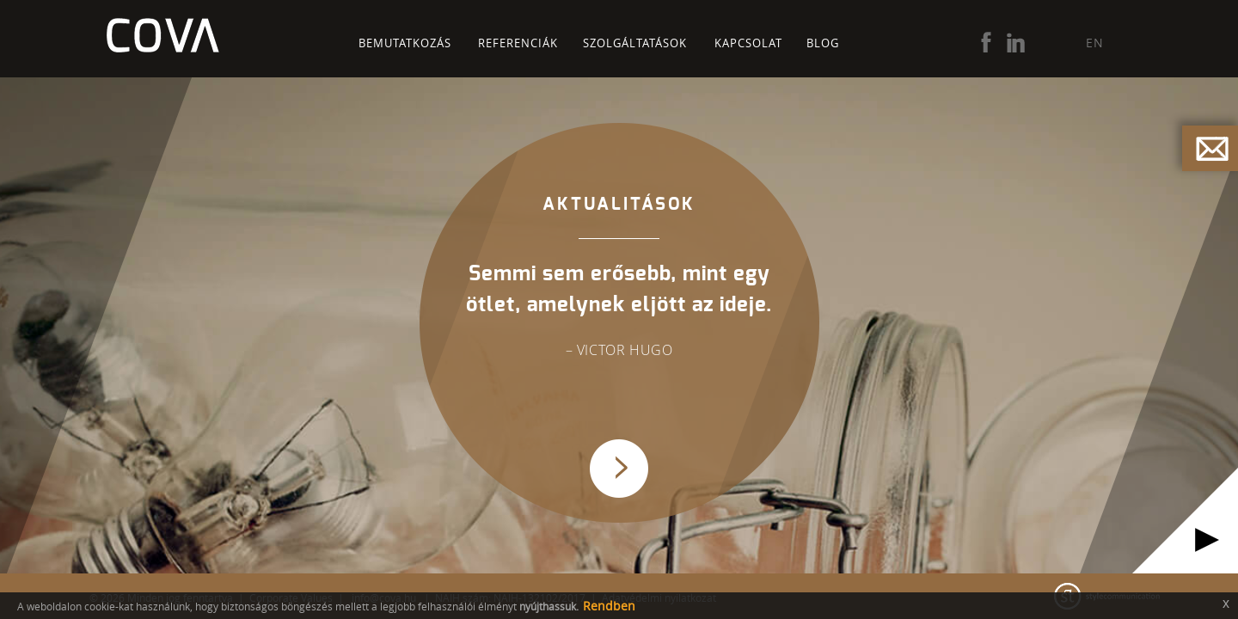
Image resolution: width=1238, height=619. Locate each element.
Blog (822, 43)
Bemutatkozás (405, 43)
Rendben (609, 606)
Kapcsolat (748, 43)
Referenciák (518, 43)
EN (1095, 42)
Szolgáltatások (635, 43)
